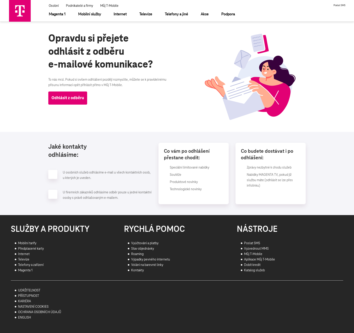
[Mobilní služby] (89, 14)
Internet (24, 254)
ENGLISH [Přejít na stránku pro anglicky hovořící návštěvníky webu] (24, 317)
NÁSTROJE (257, 229)
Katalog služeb (254, 270)
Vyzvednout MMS (256, 249)
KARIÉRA (24, 301)
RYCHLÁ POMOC (154, 229)
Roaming (137, 254)
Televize (23, 259)
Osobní (54, 6)
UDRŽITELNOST (29, 290)
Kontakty (137, 270)
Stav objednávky (142, 249)
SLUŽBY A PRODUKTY (50, 229)
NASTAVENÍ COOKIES (33, 307)
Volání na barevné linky (147, 265)
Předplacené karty (31, 249)
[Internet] (120, 14)
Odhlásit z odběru (67, 98)
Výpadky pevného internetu (150, 259)
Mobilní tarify (27, 243)
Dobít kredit (252, 265)
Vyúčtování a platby (144, 243)
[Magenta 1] (57, 14)
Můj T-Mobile (109, 6)
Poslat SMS (339, 5)
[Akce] (205, 14)
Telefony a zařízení (31, 265)
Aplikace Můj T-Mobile (259, 259)
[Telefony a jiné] (176, 14)
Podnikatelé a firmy (79, 6)
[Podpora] (228, 14)
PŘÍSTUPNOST (28, 296)
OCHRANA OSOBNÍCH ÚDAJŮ (39, 312)
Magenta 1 (25, 270)
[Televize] (145, 14)
